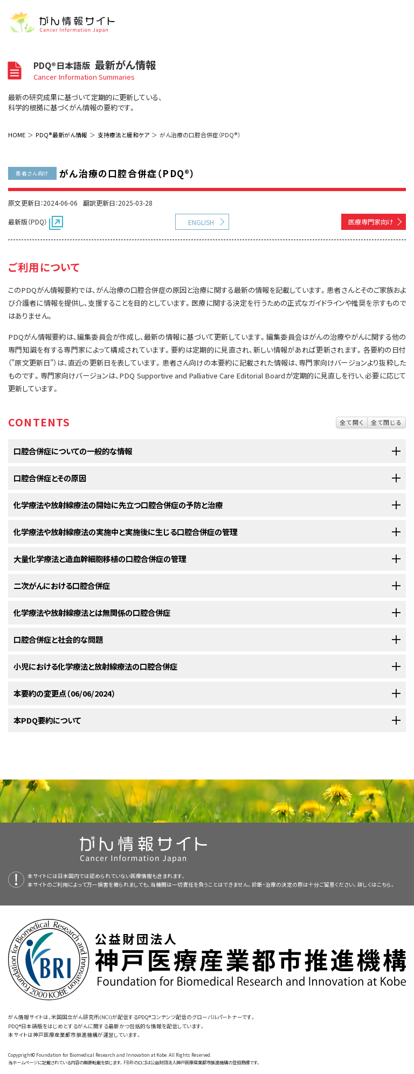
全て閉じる (386, 422)
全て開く (352, 422)
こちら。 (386, 884)
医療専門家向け (371, 221)
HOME (16, 134)
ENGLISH (201, 222)
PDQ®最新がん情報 (61, 134)
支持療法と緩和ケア (123, 134)
